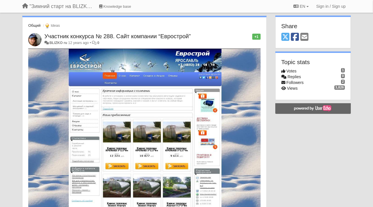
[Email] (304, 37)
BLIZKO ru (58, 43)
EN (301, 6)
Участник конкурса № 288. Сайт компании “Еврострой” (117, 36)
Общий (34, 25)
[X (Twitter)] (285, 37)
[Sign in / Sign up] (331, 6)
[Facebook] (295, 37)
